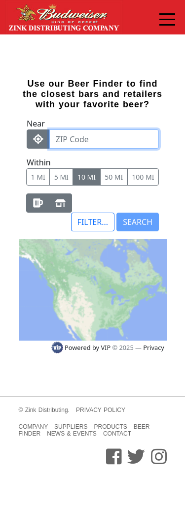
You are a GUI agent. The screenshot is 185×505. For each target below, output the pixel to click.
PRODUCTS (110, 426)
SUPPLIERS (70, 426)
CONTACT (117, 433)
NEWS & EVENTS (72, 433)
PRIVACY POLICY (100, 410)
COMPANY (33, 426)
